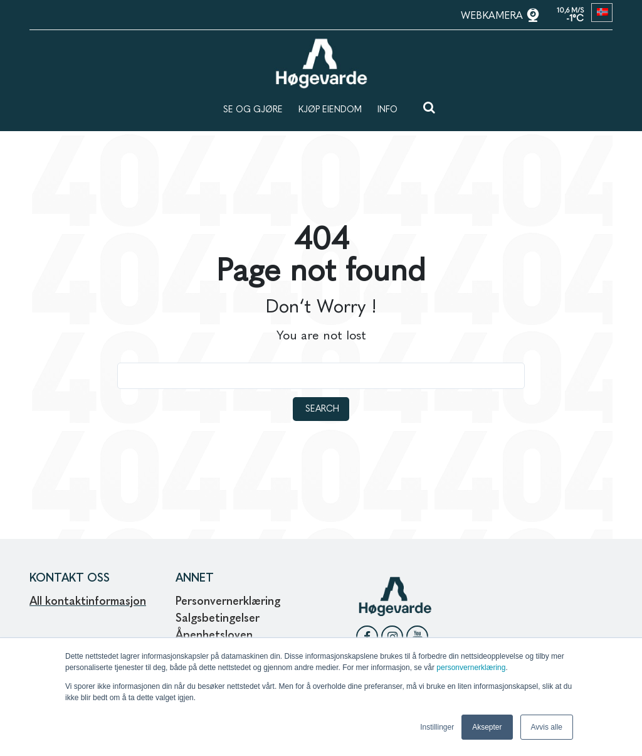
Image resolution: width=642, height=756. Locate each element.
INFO (387, 109)
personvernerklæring (470, 667)
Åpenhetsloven (216, 635)
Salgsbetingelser (218, 618)
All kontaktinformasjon (87, 601)
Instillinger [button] (437, 727)
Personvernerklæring (228, 601)
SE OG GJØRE (253, 109)
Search (322, 409)
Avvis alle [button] (546, 727)
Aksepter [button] (487, 727)
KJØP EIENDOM (330, 109)
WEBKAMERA (493, 16)
